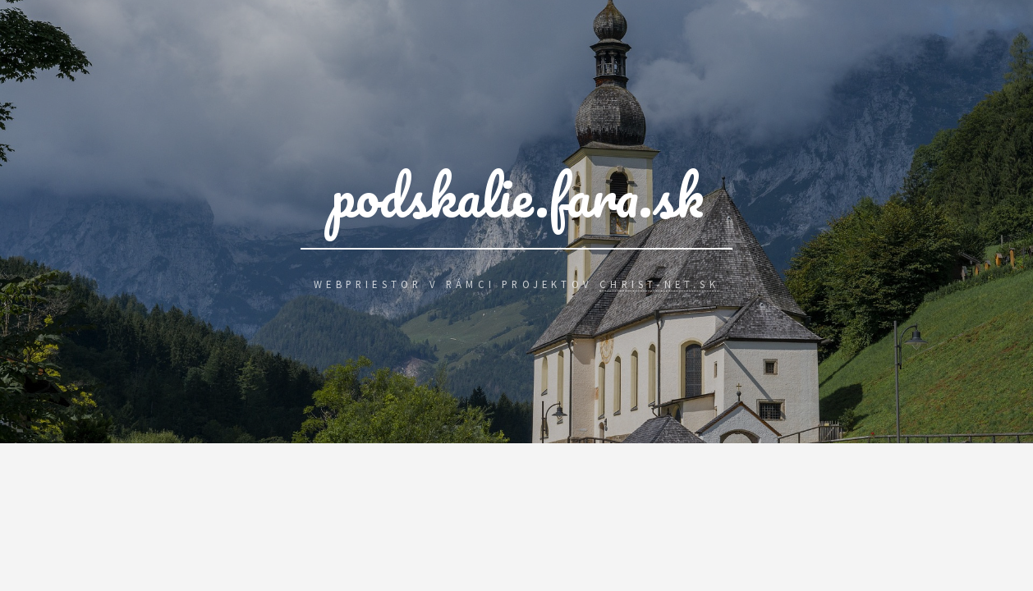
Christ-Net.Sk (659, 284)
